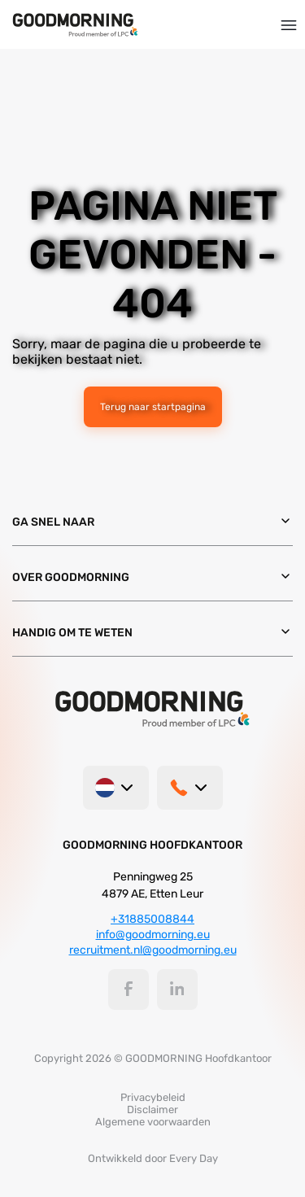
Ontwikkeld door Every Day (153, 1158)
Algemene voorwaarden (153, 1122)
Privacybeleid (152, 1097)
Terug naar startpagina (153, 407)
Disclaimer (152, 1109)
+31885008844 (152, 919)
